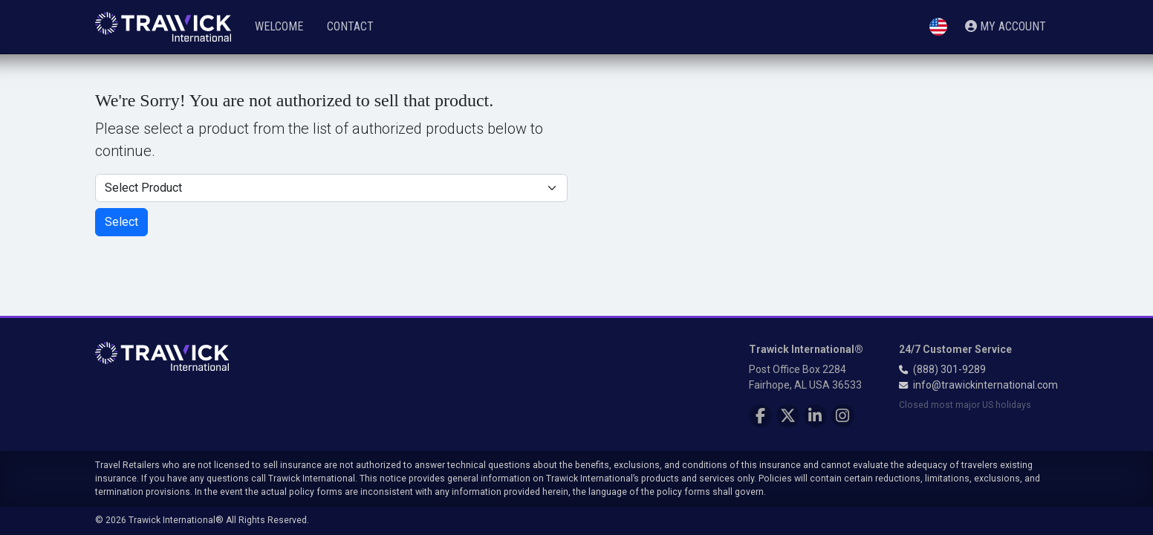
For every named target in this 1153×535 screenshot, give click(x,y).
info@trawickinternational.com (985, 385)
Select (121, 222)
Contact (350, 26)
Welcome (279, 26)
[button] (938, 27)
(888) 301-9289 (949, 369)
